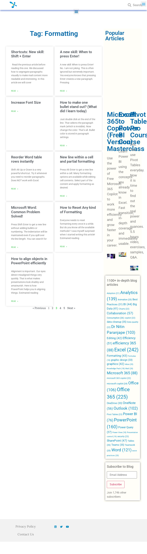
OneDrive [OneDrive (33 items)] (114, 403)
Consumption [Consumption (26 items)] (115, 318)
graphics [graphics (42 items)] (115, 364)
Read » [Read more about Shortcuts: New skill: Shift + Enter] (14, 90)
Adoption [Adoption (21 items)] (113, 293)
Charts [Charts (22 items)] (124, 309)
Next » (71, 308)
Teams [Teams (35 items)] (117, 444)
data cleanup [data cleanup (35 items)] (116, 321)
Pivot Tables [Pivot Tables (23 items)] (114, 414)
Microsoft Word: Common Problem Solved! (25, 212)
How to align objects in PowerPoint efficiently (29, 261)
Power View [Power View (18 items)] (119, 432)
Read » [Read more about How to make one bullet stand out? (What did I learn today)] (63, 145)
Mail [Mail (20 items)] (129, 368)
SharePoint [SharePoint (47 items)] (117, 440)
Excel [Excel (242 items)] (126, 350)
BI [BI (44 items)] (127, 304)
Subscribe (116, 484)
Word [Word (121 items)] (121, 449)
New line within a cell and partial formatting (77, 159)
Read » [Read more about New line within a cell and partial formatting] (63, 195)
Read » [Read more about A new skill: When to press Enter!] (63, 90)
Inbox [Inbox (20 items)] (129, 364)
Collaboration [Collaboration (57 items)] (120, 313)
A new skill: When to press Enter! (76, 54)
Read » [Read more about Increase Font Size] (14, 111)
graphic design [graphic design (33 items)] (122, 359)
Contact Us (26, 534)
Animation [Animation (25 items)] (125, 299)
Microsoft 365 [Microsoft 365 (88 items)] (122, 373)
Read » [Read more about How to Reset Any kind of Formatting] (63, 246)
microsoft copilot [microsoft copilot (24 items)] (117, 383)
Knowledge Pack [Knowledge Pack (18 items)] (116, 368)
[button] (76, 11)
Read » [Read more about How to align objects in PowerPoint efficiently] (14, 301)
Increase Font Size (26, 102)
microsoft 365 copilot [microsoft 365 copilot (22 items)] (119, 378)
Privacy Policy (26, 526)
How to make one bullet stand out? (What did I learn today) (78, 106)
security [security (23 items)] (123, 436)
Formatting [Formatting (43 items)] (117, 355)
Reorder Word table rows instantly (26, 159)
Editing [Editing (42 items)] (114, 338)
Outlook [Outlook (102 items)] (126, 408)
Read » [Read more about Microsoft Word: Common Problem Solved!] (14, 247)
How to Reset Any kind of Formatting (78, 210)
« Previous (39, 308)
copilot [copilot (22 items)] (130, 318)
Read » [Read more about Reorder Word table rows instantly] (14, 188)
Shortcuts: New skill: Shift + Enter (27, 54)
